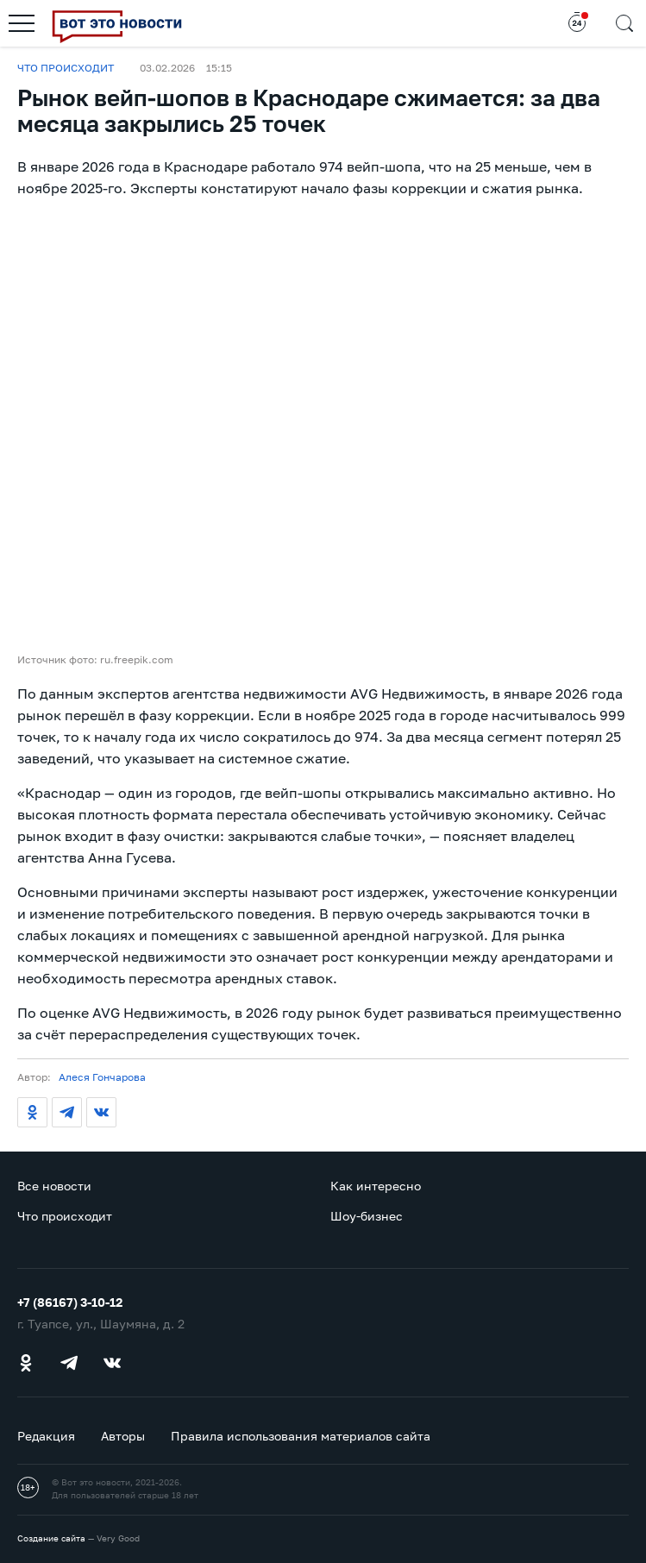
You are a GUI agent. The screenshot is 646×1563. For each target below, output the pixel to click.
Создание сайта (51, 1538)
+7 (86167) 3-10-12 (69, 1302)
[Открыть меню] (21, 23)
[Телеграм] (67, 1112)
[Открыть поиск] (624, 23)
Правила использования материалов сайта (300, 1435)
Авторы (123, 1435)
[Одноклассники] (32, 1112)
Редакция (46, 1435)
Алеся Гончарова (102, 1076)
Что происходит (65, 68)
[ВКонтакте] (101, 1112)
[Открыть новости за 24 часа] (577, 23)
